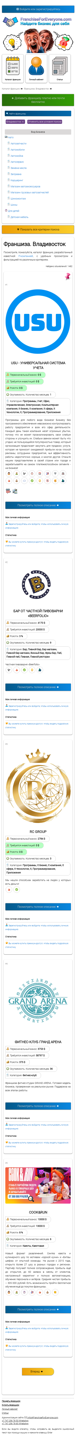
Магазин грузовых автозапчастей (28, 192)
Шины (12, 204)
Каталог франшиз (13, 68)
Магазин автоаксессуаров (23, 186)
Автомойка (15, 155)
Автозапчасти (16, 143)
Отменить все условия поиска (44, 121)
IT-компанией (25, 256)
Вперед (37, 1371)
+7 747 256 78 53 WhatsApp (15, 1420)
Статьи (60, 68)
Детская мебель (17, 217)
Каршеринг (15, 180)
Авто (9, 137)
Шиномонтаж (16, 198)
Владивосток (15, 121)
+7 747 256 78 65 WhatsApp (15, 1423)
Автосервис (15, 161)
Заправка (14, 174)
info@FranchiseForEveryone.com (41, 1417)
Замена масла (17, 168)
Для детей (12, 211)
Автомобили (16, 149)
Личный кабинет (36, 68)
